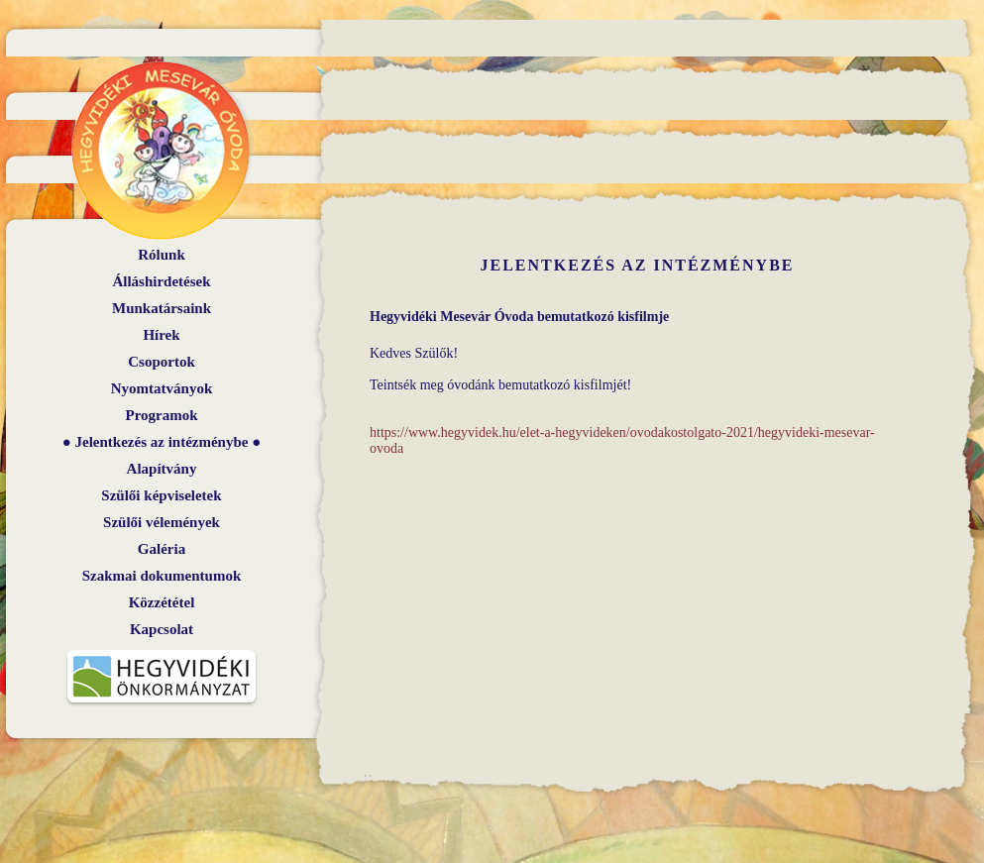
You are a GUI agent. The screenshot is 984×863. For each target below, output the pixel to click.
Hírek (161, 335)
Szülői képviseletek (161, 495)
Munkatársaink (161, 308)
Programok (161, 415)
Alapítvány (162, 469)
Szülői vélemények (161, 522)
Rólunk (161, 255)
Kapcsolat (161, 629)
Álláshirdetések (161, 281)
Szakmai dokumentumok (161, 576)
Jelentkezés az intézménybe (162, 442)
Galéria (161, 549)
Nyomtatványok (162, 388)
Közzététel (162, 602)
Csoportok (161, 362)
